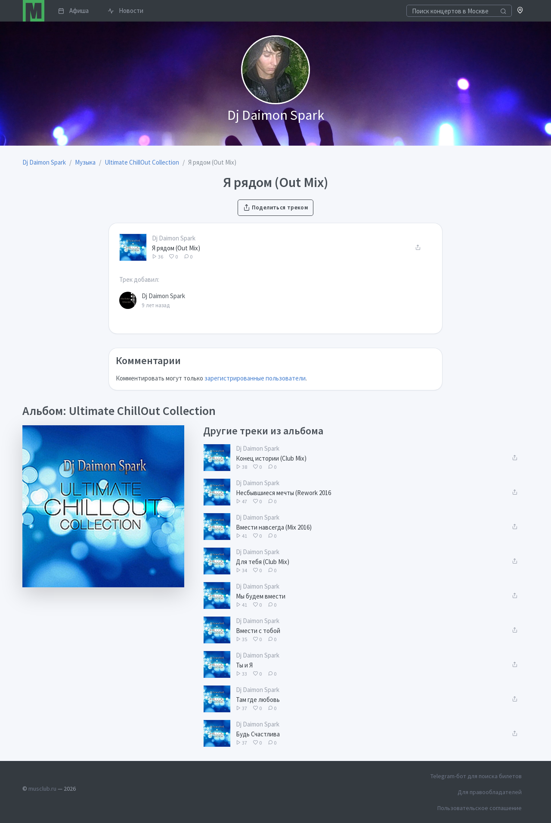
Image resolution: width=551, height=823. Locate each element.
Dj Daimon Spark (173, 238)
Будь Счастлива (258, 734)
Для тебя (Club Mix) (262, 562)
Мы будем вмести (260, 596)
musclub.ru (42, 788)
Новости (125, 10)
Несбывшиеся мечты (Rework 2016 (283, 493)
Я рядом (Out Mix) (176, 248)
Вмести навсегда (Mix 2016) (274, 527)
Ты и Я (244, 665)
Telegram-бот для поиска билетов (476, 776)
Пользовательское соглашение (479, 808)
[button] (520, 11)
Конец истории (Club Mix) (271, 458)
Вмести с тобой (258, 631)
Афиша (73, 10)
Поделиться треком (275, 207)
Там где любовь (258, 699)
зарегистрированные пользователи (255, 378)
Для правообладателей (490, 792)
